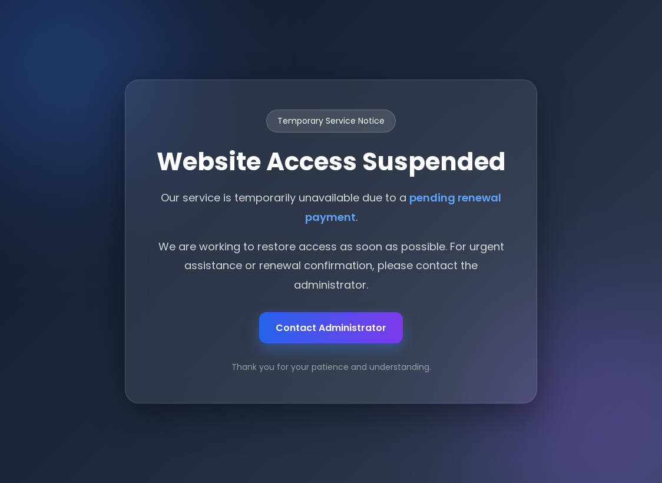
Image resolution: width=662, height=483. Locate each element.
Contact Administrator (331, 328)
